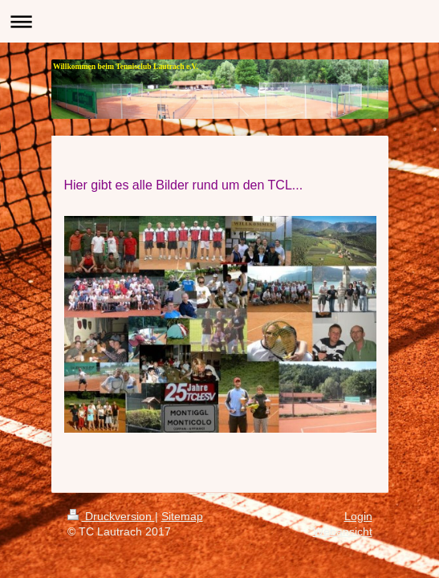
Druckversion (111, 516)
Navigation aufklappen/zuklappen (219, 21)
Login (358, 516)
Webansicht (342, 531)
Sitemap (182, 516)
